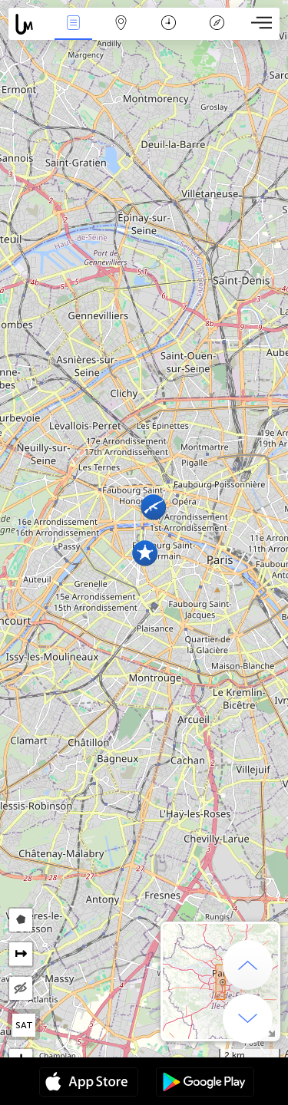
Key (216, 24)
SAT (24, 1025)
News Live (73, 24)
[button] (153, 507)
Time (169, 24)
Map (121, 24)
